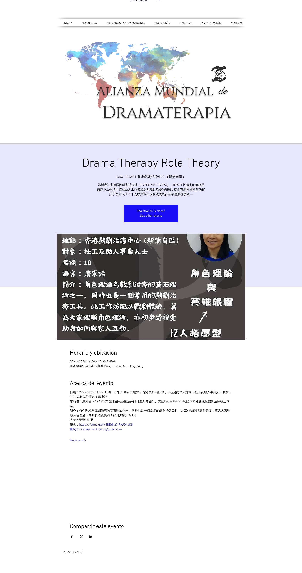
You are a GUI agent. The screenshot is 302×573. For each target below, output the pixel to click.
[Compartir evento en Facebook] (72, 536)
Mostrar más (78, 441)
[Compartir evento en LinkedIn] (90, 536)
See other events (151, 216)
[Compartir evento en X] (81, 536)
